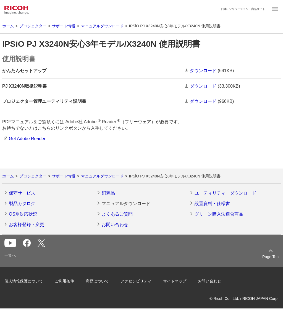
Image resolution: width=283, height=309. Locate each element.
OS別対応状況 (23, 214)
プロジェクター (32, 26)
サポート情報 (63, 26)
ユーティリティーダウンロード (225, 193)
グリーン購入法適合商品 (219, 214)
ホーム (8, 26)
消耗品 (108, 193)
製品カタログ (22, 203)
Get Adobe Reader (27, 138)
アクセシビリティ (135, 281)
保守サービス (22, 193)
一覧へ (10, 255)
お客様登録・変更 (26, 224)
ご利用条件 (64, 281)
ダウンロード (203, 70)
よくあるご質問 (117, 214)
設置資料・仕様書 (212, 203)
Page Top (270, 257)
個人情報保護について (23, 281)
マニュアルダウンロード (102, 26)
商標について (97, 281)
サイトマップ (174, 281)
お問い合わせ (115, 224)
